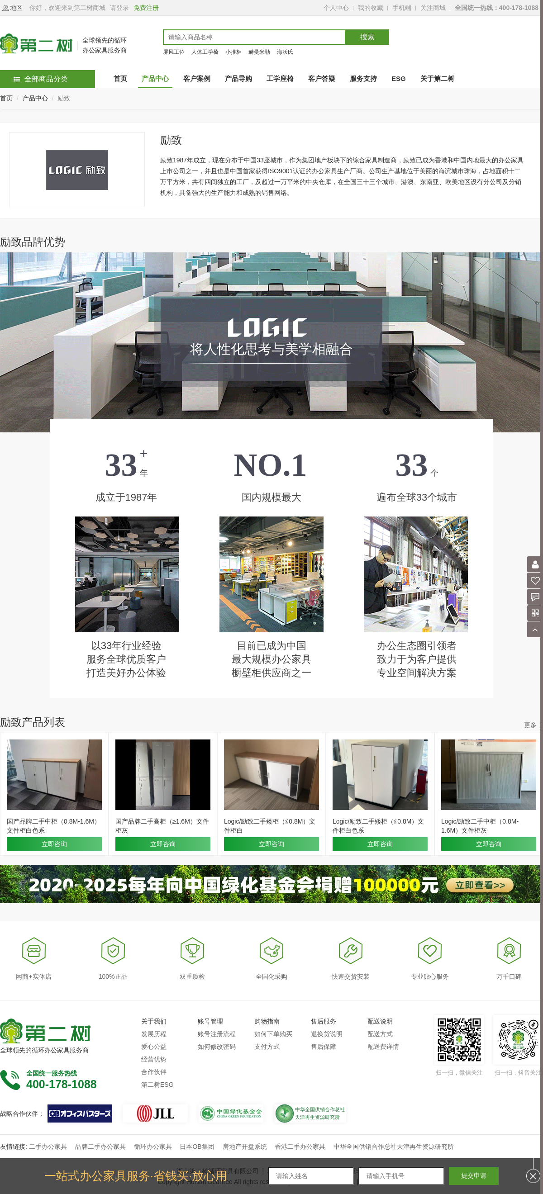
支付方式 (267, 1046)
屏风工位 (174, 52)
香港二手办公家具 (300, 1146)
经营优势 (154, 1059)
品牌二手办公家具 (100, 1146)
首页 (6, 98)
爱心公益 (154, 1046)
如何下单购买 (273, 1034)
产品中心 (35, 98)
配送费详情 (383, 1046)
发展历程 (154, 1034)
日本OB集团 (197, 1146)
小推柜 (233, 52)
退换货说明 (327, 1034)
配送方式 (380, 1034)
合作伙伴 (154, 1072)
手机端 (401, 7)
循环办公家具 (153, 1146)
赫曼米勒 (259, 52)
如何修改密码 (217, 1046)
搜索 (367, 37)
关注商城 (433, 7)
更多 (530, 725)
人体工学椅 (205, 52)
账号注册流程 (217, 1034)
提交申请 (473, 1175)
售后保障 (323, 1046)
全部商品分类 (41, 79)
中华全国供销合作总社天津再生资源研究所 (393, 1146)
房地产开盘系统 (245, 1146)
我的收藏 (370, 7)
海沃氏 (285, 52)
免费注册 (146, 7)
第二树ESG (157, 1084)
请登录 (119, 7)
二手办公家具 (48, 1146)
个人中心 (336, 7)
